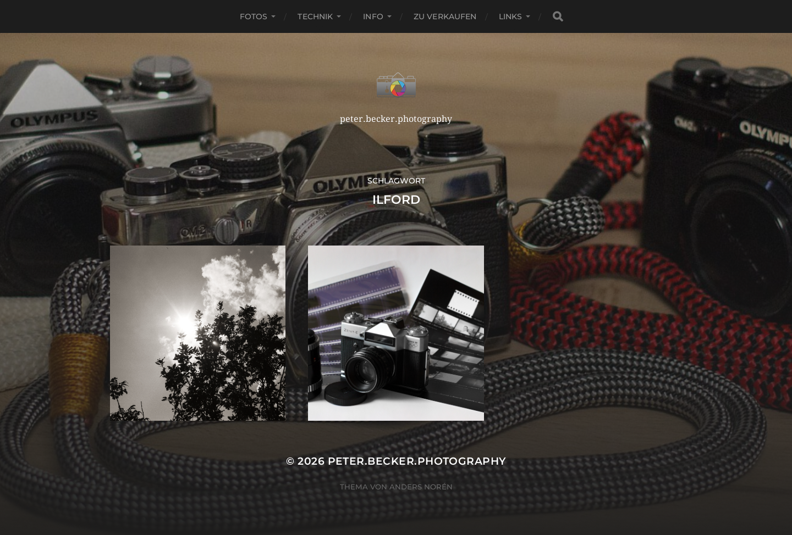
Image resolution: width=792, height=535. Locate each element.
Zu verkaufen (445, 16)
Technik (315, 16)
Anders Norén (421, 486)
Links (510, 16)
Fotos (254, 16)
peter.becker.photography (417, 461)
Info (373, 16)
